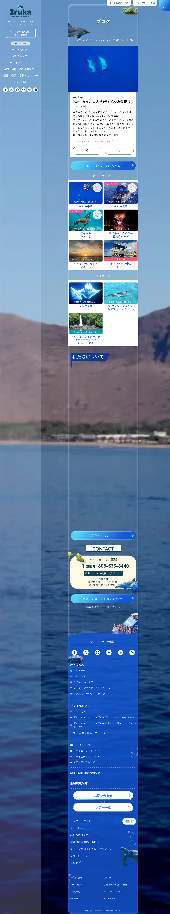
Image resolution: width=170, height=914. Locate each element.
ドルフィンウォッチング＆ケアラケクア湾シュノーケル (104, 724)
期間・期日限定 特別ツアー (20, 69)
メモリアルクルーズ (84, 762)
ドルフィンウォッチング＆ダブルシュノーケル (104, 717)
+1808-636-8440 (103, 566)
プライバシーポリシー (113, 891)
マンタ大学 (79, 711)
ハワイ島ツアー (20, 56)
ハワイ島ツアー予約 (145, 2)
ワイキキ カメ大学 (83, 682)
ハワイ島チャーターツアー (87, 756)
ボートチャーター (20, 63)
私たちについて (102, 535)
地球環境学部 (79, 783)
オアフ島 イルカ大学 (104, 141)
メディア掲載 (76, 884)
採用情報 (74, 898)
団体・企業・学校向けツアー (20, 75)
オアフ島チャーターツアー (87, 751)
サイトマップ (109, 898)
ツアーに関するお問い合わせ (102, 599)
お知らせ (107, 877)
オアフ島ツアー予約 (118, 2)
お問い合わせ (20, 82)
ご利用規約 (75, 891)
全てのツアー (20, 43)
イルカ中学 (79, 671)
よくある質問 (76, 877)
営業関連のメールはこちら (102, 607)
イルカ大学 (79, 106)
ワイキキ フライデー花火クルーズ (91, 687)
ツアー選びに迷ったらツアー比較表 (20, 33)
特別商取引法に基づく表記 (115, 884)
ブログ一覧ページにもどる (102, 166)
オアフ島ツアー (20, 50)
